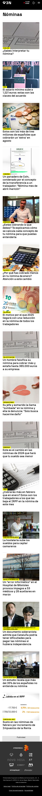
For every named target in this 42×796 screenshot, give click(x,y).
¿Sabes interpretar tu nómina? (16, 52)
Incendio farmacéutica (18, 1)
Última (27, 6)
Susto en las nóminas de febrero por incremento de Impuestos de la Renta (19, 725)
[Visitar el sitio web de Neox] (31, 754)
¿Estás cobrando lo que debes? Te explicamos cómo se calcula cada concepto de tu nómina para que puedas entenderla (20, 231)
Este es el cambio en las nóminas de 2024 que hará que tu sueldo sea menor (19, 453)
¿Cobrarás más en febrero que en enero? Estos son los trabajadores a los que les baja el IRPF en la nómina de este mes (20, 498)
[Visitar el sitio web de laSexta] (21, 754)
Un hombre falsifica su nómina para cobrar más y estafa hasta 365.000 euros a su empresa (20, 364)
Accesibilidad (28, 790)
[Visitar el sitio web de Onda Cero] (11, 765)
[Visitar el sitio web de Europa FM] (21, 765)
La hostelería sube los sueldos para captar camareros (16, 543)
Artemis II (6, 1)
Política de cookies (32, 786)
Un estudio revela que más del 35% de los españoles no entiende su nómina (20, 683)
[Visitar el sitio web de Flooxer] (28, 770)
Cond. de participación (16, 790)
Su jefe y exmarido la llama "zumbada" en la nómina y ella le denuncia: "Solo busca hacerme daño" (20, 409)
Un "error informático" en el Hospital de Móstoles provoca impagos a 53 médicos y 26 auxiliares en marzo (20, 588)
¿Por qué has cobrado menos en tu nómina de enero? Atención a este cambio (20, 276)
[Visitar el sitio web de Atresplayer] (16, 770)
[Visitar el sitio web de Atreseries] (31, 760)
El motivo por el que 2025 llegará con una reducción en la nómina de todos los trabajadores (19, 319)
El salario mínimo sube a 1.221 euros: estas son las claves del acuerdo (18, 92)
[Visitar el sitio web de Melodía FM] (31, 765)
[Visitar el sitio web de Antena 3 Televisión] (11, 754)
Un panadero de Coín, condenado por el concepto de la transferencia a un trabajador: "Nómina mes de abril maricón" (20, 183)
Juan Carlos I (30, 1)
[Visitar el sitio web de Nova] (11, 760)
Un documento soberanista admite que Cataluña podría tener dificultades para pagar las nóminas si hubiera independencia (20, 638)
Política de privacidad (18, 786)
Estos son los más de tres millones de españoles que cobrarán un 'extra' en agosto (19, 136)
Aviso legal (7, 786)
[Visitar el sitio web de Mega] (21, 760)
